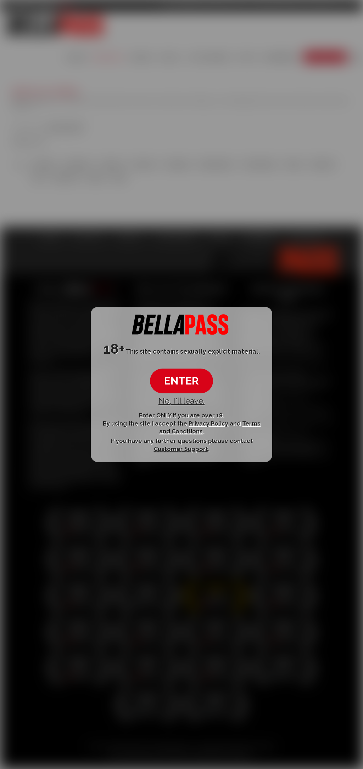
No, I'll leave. (181, 401)
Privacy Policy (208, 423)
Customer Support (181, 449)
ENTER (181, 381)
